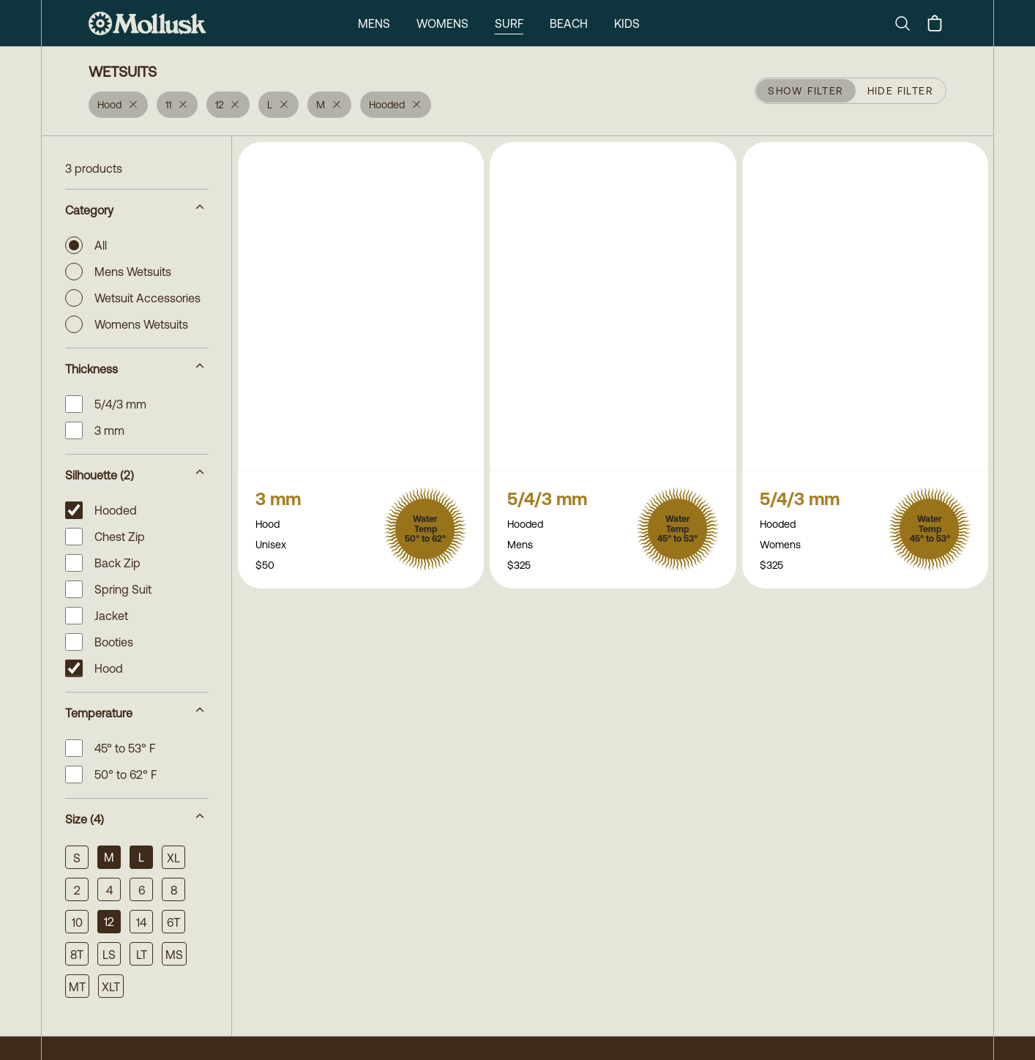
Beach (569, 23)
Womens (442, 23)
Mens (374, 23)
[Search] (908, 23)
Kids (627, 23)
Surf (509, 23)
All (86, 245)
